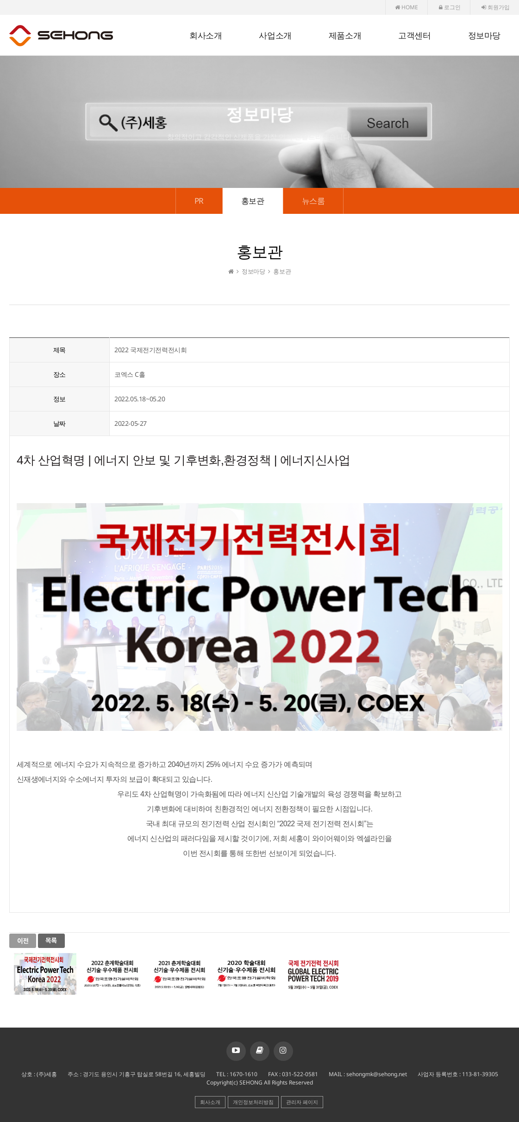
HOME (406, 7)
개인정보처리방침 (253, 1101)
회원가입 (495, 7)
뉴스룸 (313, 200)
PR (199, 200)
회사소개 (205, 36)
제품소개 (345, 36)
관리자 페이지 (302, 1101)
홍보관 (252, 200)
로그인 (450, 7)
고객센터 (414, 36)
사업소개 (275, 36)
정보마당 (484, 36)
